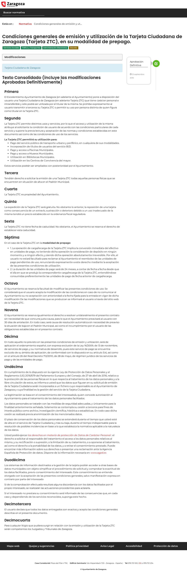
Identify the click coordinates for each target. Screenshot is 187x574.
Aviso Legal (107, 546)
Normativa (27, 23)
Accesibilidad (134, 546)
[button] (177, 4)
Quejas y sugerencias (41, 546)
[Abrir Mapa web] (183, 4)
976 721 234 (148, 563)
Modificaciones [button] (15, 57)
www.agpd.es (98, 452)
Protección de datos (166, 546)
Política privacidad (77, 546)
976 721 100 (133, 563)
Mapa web (13, 546)
